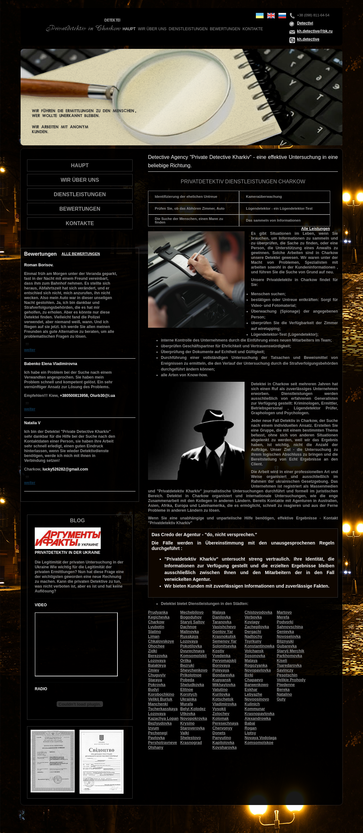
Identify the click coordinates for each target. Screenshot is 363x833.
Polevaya (220, 670)
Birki (249, 675)
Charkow (156, 622)
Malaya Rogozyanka (256, 663)
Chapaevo (254, 680)
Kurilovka (221, 694)
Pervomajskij (224, 660)
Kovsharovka (224, 747)
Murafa (186, 704)
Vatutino (220, 689)
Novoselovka (289, 636)
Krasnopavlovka (260, 713)
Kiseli (282, 660)
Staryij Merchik (290, 651)
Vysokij (219, 709)
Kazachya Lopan (163, 718)
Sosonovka (255, 656)
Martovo (284, 612)
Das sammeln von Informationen (273, 220)
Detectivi (305, 23)
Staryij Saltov (192, 622)
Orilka (185, 660)
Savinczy (285, 670)
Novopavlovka (258, 670)
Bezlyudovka (160, 723)
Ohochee (156, 646)
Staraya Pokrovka (156, 682)
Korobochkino (161, 694)
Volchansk (254, 651)
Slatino (154, 631)
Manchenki (158, 704)
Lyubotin (156, 627)
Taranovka (221, 622)
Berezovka (157, 656)
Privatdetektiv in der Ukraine (67, 552)
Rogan (250, 728)
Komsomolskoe (259, 742)
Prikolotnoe (190, 675)
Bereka (283, 689)
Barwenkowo (256, 684)
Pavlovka (156, 738)
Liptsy (250, 733)
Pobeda (187, 680)
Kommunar (255, 709)
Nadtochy (253, 636)
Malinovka (189, 631)
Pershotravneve (162, 742)
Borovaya (221, 665)
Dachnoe (188, 627)
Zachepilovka (257, 627)
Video (41, 605)
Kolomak (220, 718)
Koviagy (252, 622)
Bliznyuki (285, 641)
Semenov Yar (224, 641)
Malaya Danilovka (221, 614)
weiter (29, 350)
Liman (153, 636)
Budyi (153, 689)
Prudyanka (158, 612)
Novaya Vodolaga (260, 738)
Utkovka (187, 713)
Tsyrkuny (253, 641)
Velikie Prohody (291, 680)
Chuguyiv (157, 675)
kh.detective (308, 39)
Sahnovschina (290, 627)
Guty (281, 699)
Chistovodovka (258, 612)
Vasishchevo (224, 627)
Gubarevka (287, 646)
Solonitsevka (224, 646)
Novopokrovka (193, 718)
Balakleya (157, 665)
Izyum (153, 728)
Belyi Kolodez (193, 709)
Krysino (187, 723)
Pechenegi (157, 733)
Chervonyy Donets (222, 730)
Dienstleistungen (188, 29)
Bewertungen (225, 29)
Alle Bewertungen (80, 254)
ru (282, 15)
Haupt (129, 29)
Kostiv (218, 651)
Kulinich (252, 704)
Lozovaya (157, 660)
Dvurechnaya (192, 651)
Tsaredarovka (289, 665)
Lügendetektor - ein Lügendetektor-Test (279, 208)
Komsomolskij (193, 656)
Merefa (283, 617)
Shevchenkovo (194, 670)
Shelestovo (190, 738)
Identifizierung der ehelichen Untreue (186, 196)
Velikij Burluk (160, 699)
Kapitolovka (223, 742)
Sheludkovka (192, 684)
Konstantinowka (260, 646)
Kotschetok (222, 699)
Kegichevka (159, 617)
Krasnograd (191, 742)
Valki (184, 733)
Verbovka (253, 617)
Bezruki (187, 665)
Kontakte (252, 29)
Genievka (285, 631)
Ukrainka (188, 699)
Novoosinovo (257, 699)
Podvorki (285, 622)
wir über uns (152, 29)
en (271, 15)
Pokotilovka (191, 646)
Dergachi (253, 631)
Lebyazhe (253, 694)
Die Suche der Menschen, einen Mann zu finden (189, 220)
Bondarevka (223, 675)
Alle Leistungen (315, 228)
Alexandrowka (258, 718)
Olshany (155, 747)
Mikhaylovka (223, 684)
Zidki (152, 651)
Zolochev (220, 713)
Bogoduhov (191, 617)
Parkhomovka (289, 656)
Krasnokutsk (224, 636)
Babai (250, 723)
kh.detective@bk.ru (314, 31)
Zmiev (153, 670)
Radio (41, 689)
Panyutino (221, 738)
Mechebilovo (192, 612)
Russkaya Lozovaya (189, 639)
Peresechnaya (225, 723)
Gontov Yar (222, 631)
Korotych (188, 694)
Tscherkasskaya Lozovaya (163, 711)
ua (260, 15)
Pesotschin (287, 675)
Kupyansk (221, 680)
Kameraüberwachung (264, 196)
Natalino (284, 694)
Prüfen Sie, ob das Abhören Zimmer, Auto (190, 208)
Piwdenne (286, 684)
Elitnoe (186, 689)
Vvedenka (221, 656)
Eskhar (251, 689)
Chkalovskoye (161, 641)
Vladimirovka (224, 704)
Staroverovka (192, 728)
